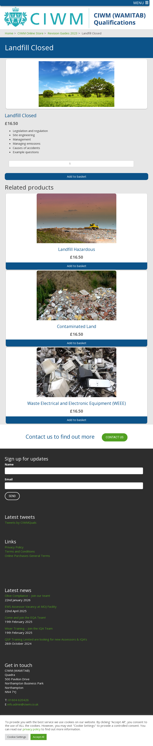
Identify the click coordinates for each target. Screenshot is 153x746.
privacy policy (31, 729)
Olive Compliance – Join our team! (27, 596)
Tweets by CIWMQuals (20, 522)
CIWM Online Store (30, 33)
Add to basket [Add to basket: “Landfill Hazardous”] (76, 266)
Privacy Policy (14, 547)
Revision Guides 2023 (62, 33)
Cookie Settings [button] (16, 737)
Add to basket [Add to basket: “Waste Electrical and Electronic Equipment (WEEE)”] (76, 420)
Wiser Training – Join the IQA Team (29, 628)
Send (12, 496)
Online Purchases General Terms (27, 556)
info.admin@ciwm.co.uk (22, 704)
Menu (141, 2)
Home (9, 33)
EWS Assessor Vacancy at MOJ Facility (31, 607)
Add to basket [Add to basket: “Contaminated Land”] (76, 343)
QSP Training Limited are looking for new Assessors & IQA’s (46, 639)
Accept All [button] (38, 737)
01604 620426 (18, 700)
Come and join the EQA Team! (25, 617)
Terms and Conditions (20, 551)
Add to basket (76, 176)
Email (9, 479)
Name (9, 464)
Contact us (115, 437)
